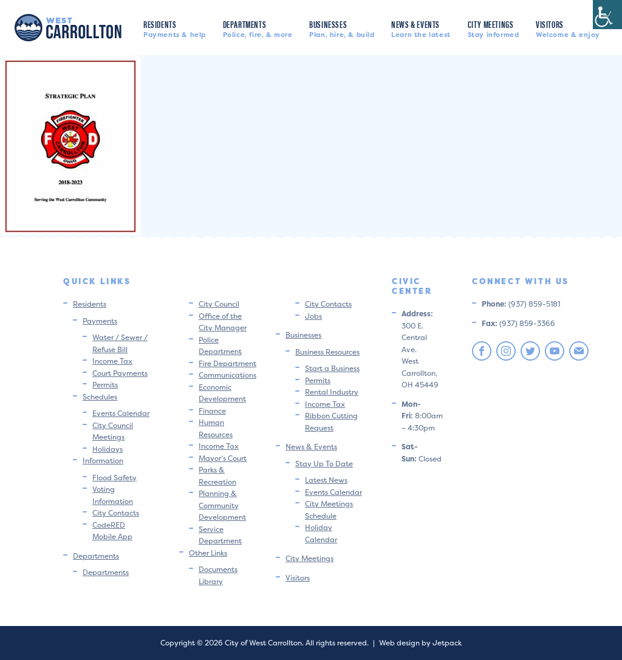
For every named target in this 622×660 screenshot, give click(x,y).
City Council (219, 304)
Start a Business (332, 368)
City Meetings (493, 28)
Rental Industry (331, 392)
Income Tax (112, 361)
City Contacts (115, 513)
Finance (212, 411)
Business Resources (327, 352)
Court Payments (120, 373)
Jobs (313, 316)
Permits (105, 384)
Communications (227, 375)
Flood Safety (114, 477)
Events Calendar (120, 413)
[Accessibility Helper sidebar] (607, 14)
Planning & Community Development (222, 505)
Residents (174, 28)
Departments (258, 28)
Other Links (208, 553)
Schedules (100, 397)
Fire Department (227, 363)
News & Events (421, 28)
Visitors (568, 28)
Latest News (326, 480)
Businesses (341, 28)
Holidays (107, 449)
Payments (100, 321)
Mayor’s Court (223, 458)
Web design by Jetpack (420, 643)
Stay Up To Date (324, 463)
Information (103, 460)
